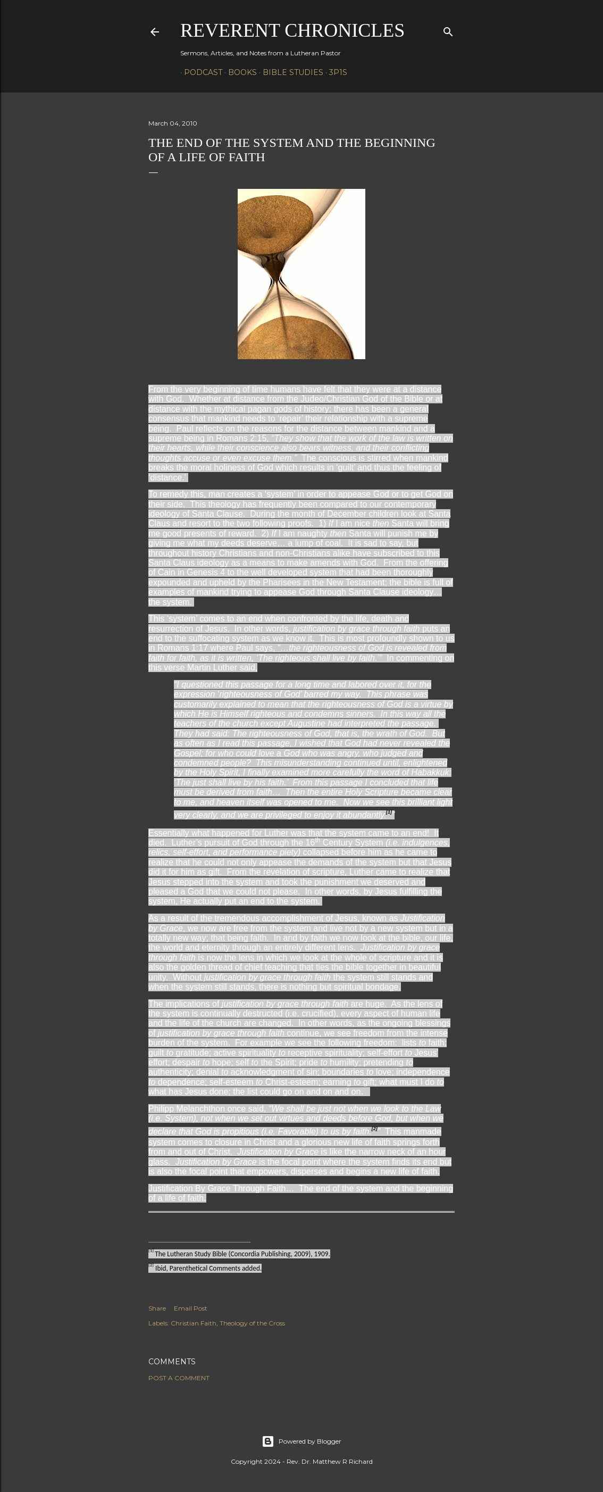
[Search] (448, 29)
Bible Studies (289, 72)
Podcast (199, 72)
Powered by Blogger (301, 1441)
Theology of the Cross (252, 1323)
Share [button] (157, 1308)
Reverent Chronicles (292, 30)
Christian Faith (193, 1323)
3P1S (334, 72)
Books (238, 72)
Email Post (190, 1308)
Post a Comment (179, 1378)
